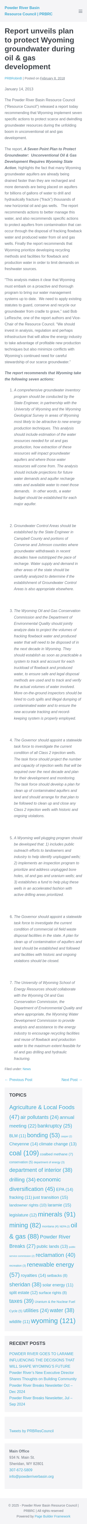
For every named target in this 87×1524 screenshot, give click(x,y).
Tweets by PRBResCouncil (31, 1431)
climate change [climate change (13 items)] (58, 1143)
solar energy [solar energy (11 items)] (57, 1285)
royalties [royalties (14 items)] (33, 1275)
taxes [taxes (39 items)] (21, 1301)
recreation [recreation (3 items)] (17, 1265)
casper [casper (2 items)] (66, 1136)
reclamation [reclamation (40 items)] (55, 1255)
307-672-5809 (20, 1470)
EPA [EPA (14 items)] (64, 1189)
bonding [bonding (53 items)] (43, 1135)
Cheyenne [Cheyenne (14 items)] (23, 1143)
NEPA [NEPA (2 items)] (65, 1226)
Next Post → (71, 1080)
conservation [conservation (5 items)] (21, 1162)
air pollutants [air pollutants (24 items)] (39, 1117)
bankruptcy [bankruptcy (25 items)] (55, 1126)
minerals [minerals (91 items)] (56, 1214)
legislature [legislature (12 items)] (23, 1215)
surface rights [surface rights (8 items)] (53, 1293)
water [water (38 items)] (62, 1310)
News (27, 1069)
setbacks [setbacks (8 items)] (57, 1275)
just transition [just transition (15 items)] (50, 1197)
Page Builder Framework (52, 1516)
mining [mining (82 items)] (25, 1225)
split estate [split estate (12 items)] (23, 1292)
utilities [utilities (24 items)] (36, 1310)
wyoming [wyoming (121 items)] (53, 1320)
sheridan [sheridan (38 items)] (25, 1284)
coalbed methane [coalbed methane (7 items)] (56, 1154)
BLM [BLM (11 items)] (17, 1136)
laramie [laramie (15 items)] (59, 1205)
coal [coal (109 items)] (24, 1153)
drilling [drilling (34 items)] (22, 1180)
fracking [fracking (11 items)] (20, 1197)
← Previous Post (18, 1080)
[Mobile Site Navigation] (80, 11)
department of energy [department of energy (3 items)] (49, 1162)
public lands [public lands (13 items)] (52, 1246)
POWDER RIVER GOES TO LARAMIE (41, 1354)
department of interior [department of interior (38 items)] (40, 1170)
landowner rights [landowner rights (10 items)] (28, 1205)
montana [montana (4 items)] (50, 1226)
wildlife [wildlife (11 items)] (19, 1321)
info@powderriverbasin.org (31, 1476)
